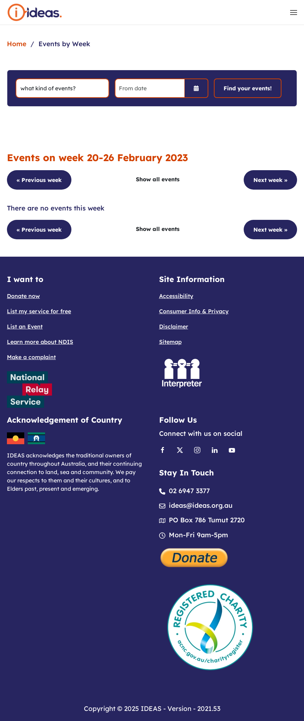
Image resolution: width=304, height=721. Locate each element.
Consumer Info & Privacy (194, 311)
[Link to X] (179, 449)
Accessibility (176, 295)
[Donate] (194, 556)
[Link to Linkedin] (214, 449)
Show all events (158, 179)
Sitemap (170, 341)
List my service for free (39, 311)
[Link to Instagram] (197, 449)
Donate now (23, 295)
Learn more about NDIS (40, 341)
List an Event (25, 326)
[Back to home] (34, 12)
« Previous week (39, 179)
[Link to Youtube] (231, 449)
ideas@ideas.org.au (201, 505)
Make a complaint (31, 357)
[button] (293, 12)
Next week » (270, 179)
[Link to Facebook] (162, 449)
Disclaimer (173, 326)
